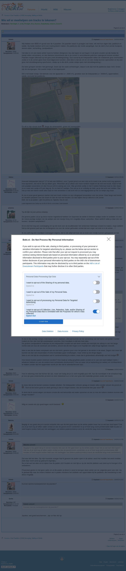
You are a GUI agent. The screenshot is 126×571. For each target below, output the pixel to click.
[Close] (109, 240)
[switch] (96, 282)
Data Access (63, 331)
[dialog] (63, 285)
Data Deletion (47, 331)
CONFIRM (43, 322)
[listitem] (63, 276)
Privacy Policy (78, 331)
